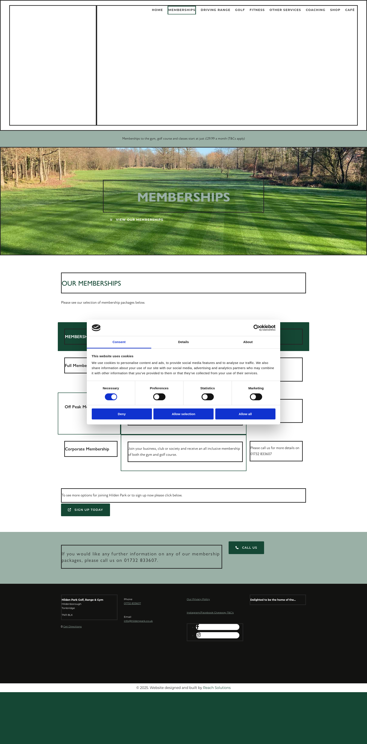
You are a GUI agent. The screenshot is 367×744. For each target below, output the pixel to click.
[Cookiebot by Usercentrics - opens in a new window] (256, 328)
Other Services (285, 10)
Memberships (181, 10)
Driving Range (215, 10)
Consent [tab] (119, 342)
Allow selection (183, 414)
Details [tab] (183, 342)
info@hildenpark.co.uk (138, 620)
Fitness (257, 10)
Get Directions (72, 626)
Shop (335, 10)
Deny (122, 414)
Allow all (245, 414)
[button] (136, 219)
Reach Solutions (217, 688)
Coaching (315, 10)
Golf (240, 10)
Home (157, 10)
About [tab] (248, 342)
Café (350, 10)
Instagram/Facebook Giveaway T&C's (210, 612)
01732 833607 (132, 603)
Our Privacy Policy (198, 599)
